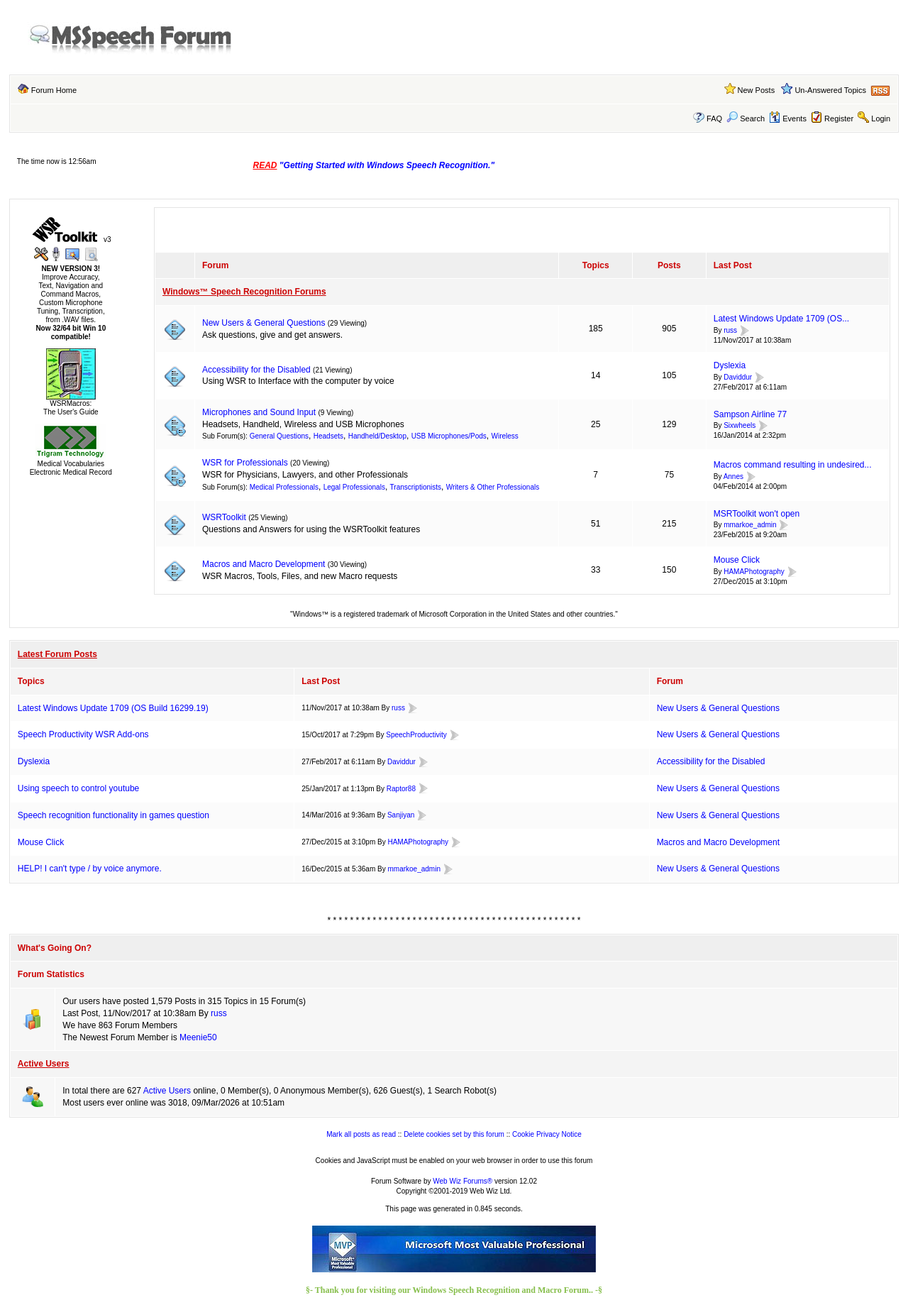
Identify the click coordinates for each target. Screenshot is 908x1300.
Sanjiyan (400, 815)
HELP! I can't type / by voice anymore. (90, 869)
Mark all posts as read (361, 1134)
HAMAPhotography (754, 571)
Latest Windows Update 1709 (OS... (781, 319)
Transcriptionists (415, 487)
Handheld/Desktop (377, 436)
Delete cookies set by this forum (454, 1134)
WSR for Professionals (245, 463)
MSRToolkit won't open (756, 514)
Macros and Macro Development (263, 564)
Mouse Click (737, 560)
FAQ (714, 118)
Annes (733, 476)
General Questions (279, 436)
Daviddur (738, 377)
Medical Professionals (284, 487)
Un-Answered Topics (830, 90)
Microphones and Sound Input (259, 412)
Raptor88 (401, 789)
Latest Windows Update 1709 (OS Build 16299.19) (113, 708)
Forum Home (54, 90)
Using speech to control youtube (78, 788)
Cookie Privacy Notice (547, 1134)
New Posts (756, 90)
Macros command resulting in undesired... (793, 465)
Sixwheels (739, 426)
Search (745, 118)
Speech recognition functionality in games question (113, 815)
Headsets (328, 436)
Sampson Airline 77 (750, 414)
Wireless (504, 436)
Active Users (44, 1064)
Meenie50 (198, 1037)
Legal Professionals (354, 487)
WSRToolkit (224, 517)
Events (788, 118)
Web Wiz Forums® (462, 1181)
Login (880, 118)
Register (838, 118)
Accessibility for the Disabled (256, 370)
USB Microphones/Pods (449, 436)
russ (730, 330)
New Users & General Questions (263, 323)
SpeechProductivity (416, 735)
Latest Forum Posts (57, 654)
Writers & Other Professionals (493, 487)
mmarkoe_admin (750, 525)
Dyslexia (730, 365)
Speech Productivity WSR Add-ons (83, 734)
